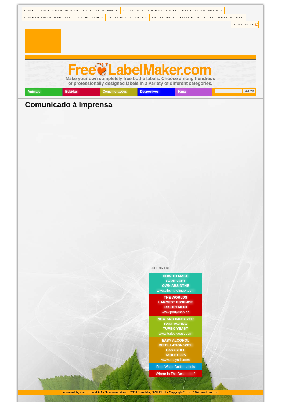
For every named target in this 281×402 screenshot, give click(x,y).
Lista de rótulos (197, 17)
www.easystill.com (175, 360)
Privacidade (163, 17)
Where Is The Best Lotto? (175, 374)
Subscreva (243, 24)
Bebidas (71, 91)
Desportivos (149, 91)
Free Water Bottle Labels (175, 367)
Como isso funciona (58, 10)
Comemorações (115, 91)
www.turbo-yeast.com (175, 333)
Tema (182, 91)
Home (29, 10)
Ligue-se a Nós (162, 10)
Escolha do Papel (100, 10)
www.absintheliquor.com (175, 290)
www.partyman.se (175, 312)
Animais (34, 91)
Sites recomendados (201, 10)
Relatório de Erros (127, 17)
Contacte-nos (89, 17)
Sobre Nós (133, 10)
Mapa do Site (230, 17)
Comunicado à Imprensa (47, 17)
